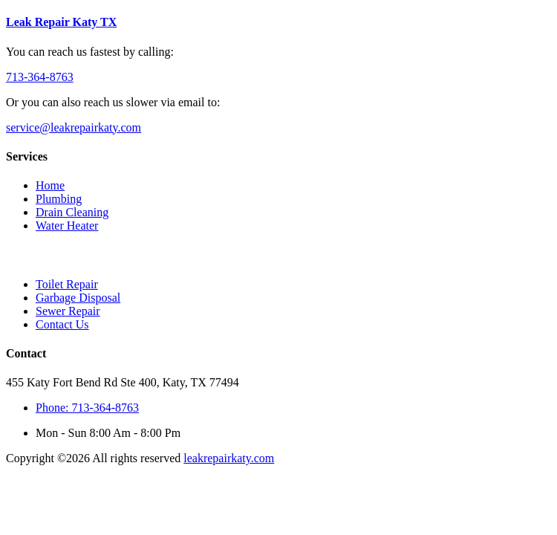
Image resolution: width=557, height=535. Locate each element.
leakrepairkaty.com (228, 458)
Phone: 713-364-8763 (87, 407)
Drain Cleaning (72, 212)
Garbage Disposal (78, 297)
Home (50, 185)
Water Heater (67, 225)
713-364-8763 (40, 77)
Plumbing (59, 198)
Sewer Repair (68, 311)
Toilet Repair (67, 284)
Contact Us (62, 324)
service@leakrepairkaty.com (73, 127)
